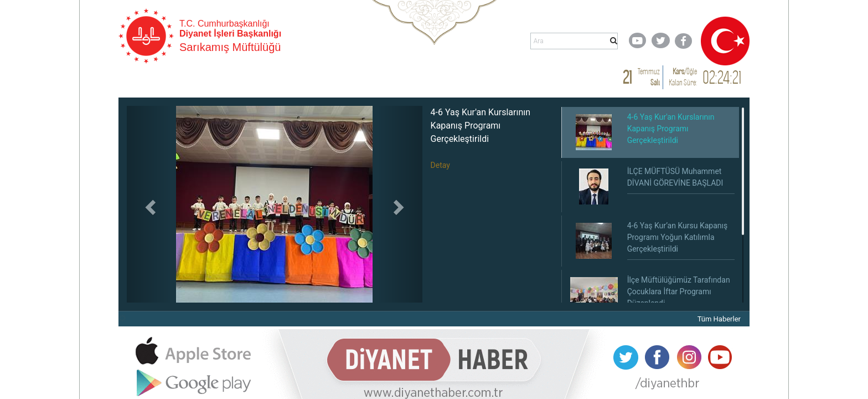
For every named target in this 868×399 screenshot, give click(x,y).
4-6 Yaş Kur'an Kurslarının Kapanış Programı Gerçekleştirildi (480, 125)
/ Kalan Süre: (683, 77)
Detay (440, 165)
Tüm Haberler (719, 319)
